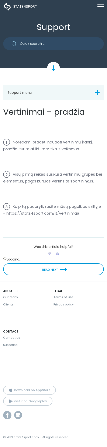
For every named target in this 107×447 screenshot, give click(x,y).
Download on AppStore (32, 390)
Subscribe (10, 345)
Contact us (11, 338)
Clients (8, 304)
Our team (10, 297)
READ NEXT (50, 270)
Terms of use (63, 297)
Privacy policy (64, 304)
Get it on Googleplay (30, 401)
